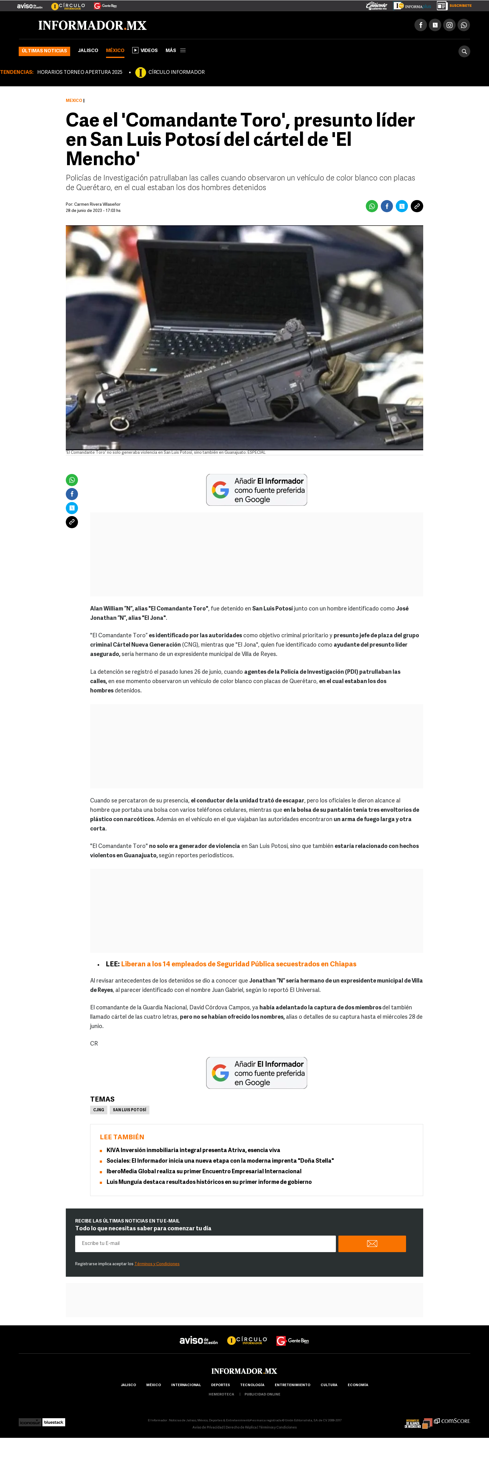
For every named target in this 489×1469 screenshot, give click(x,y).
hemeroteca (221, 1394)
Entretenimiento (292, 1385)
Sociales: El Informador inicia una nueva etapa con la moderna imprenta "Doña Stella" (220, 1161)
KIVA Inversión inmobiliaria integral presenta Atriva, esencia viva (193, 1151)
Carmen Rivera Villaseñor (97, 205)
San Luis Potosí (129, 1110)
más (176, 51)
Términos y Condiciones (157, 1264)
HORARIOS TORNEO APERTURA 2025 (79, 72)
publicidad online (262, 1394)
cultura (329, 1385)
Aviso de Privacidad (208, 1427)
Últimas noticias (44, 51)
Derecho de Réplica (241, 1427)
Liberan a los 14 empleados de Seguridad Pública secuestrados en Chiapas (238, 964)
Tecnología (252, 1385)
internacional (186, 1385)
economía (358, 1385)
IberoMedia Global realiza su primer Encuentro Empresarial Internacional (204, 1172)
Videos (145, 50)
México (115, 51)
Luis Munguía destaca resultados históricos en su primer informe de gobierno (209, 1182)
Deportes (220, 1385)
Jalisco (88, 51)
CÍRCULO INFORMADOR (176, 72)
